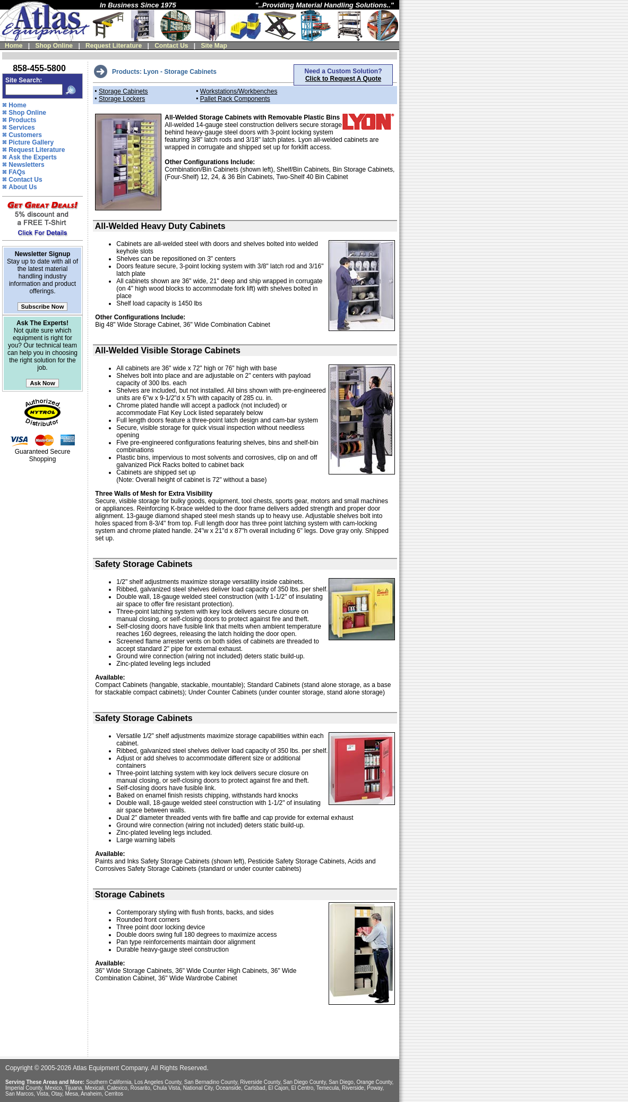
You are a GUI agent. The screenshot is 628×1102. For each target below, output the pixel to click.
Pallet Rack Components (235, 99)
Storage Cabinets (123, 91)
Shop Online (54, 45)
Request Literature (113, 45)
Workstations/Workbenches (239, 91)
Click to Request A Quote (343, 78)
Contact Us (171, 45)
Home (13, 45)
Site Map (214, 45)
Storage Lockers (122, 99)
